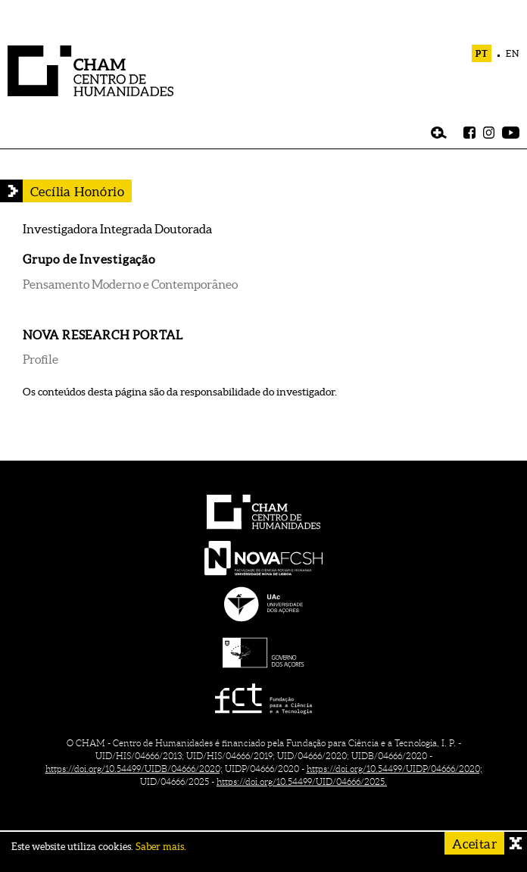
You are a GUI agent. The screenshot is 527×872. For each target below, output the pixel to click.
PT (482, 53)
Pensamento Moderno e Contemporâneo (130, 284)
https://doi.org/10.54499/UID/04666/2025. (302, 781)
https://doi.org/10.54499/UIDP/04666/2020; (394, 769)
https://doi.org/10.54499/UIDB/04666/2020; (134, 769)
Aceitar (474, 843)
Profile (40, 359)
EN (512, 53)
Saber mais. (161, 846)
